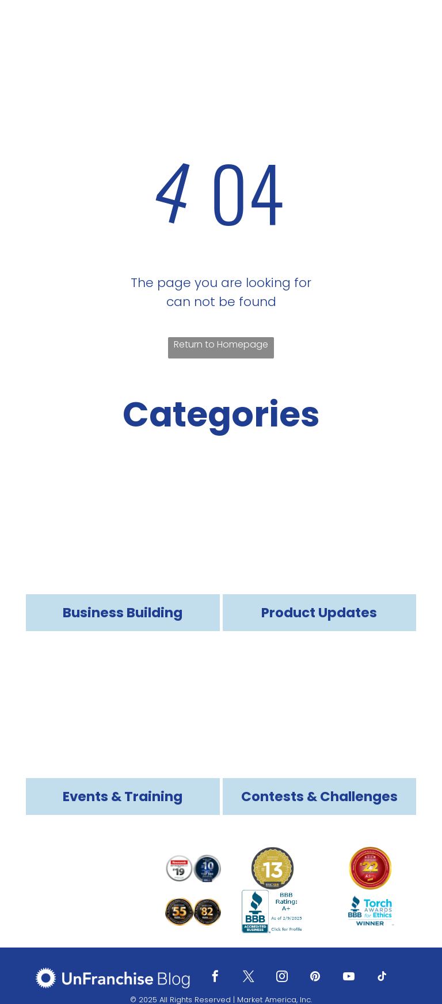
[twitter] (248, 978)
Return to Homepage (221, 344)
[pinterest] (315, 978)
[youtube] (348, 978)
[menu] (417, 29)
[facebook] (215, 978)
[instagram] (282, 978)
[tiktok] (382, 978)
